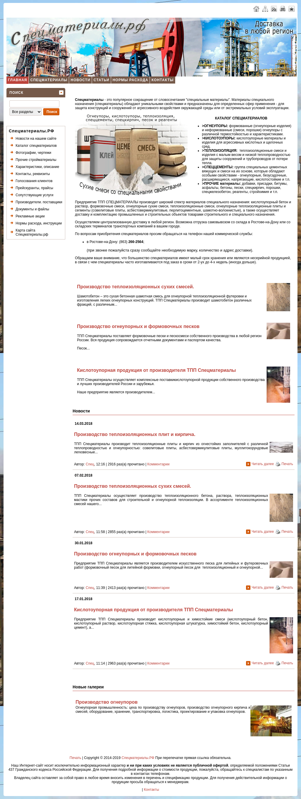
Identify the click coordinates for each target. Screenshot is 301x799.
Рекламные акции (30, 216)
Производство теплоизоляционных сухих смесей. (135, 286)
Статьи (101, 80)
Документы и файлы (32, 209)
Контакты (162, 80)
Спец (90, 464)
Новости (80, 80)
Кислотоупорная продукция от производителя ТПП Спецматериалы (156, 370)
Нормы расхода (130, 80)
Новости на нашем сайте (36, 139)
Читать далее (263, 464)
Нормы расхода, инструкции (39, 223)
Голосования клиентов (34, 181)
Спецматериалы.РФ (138, 758)
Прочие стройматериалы (36, 160)
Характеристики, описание (37, 167)
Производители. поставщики (39, 202)
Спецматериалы (48, 80)
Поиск (16, 93)
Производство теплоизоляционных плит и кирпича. (134, 434)
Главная (17, 80)
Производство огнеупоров (107, 702)
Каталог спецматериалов (36, 146)
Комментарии (158, 464)
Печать (287, 464)
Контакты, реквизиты (33, 174)
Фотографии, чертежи (33, 153)
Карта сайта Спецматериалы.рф (32, 232)
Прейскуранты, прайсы (34, 188)
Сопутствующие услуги (34, 195)
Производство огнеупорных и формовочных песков (138, 326)
